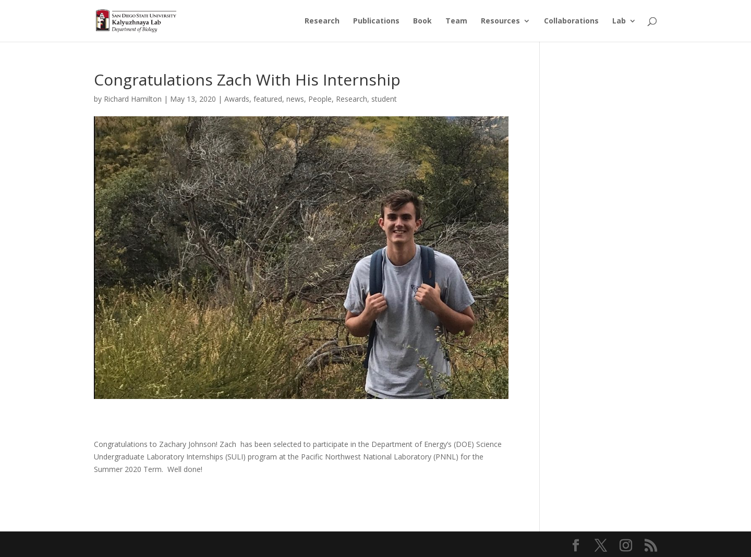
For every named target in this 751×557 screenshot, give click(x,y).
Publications (376, 21)
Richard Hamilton (133, 99)
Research (322, 21)
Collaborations (571, 21)
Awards (236, 99)
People (320, 99)
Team (456, 21)
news (295, 99)
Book (422, 21)
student (384, 99)
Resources (500, 21)
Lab (619, 21)
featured (267, 99)
